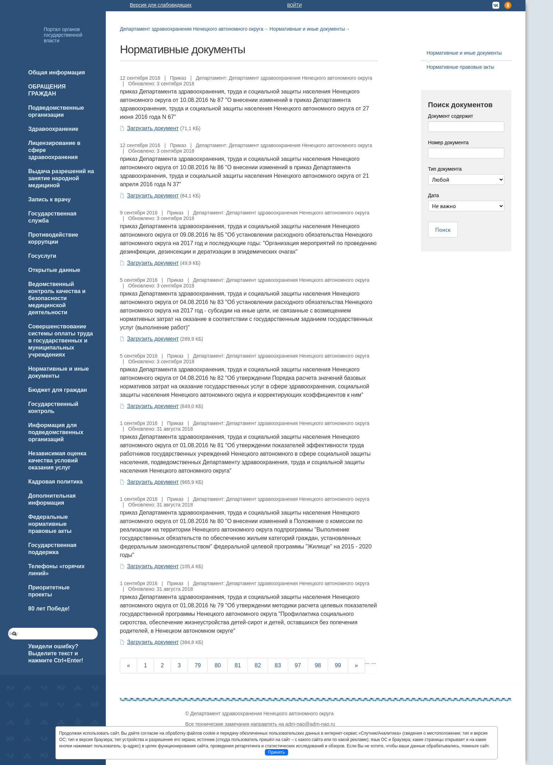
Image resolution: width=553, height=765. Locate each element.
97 (298, 665)
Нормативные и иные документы (307, 29)
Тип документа (445, 169)
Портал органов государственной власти (63, 34)
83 (278, 665)
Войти (294, 5)
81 (238, 665)
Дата (433, 195)
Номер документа (448, 142)
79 (198, 665)
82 (258, 665)
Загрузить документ (153, 128)
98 (318, 665)
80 (217, 665)
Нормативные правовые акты (460, 67)
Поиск (443, 229)
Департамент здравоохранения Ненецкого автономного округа (191, 29)
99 (338, 665)
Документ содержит (450, 116)
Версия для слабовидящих (161, 5)
